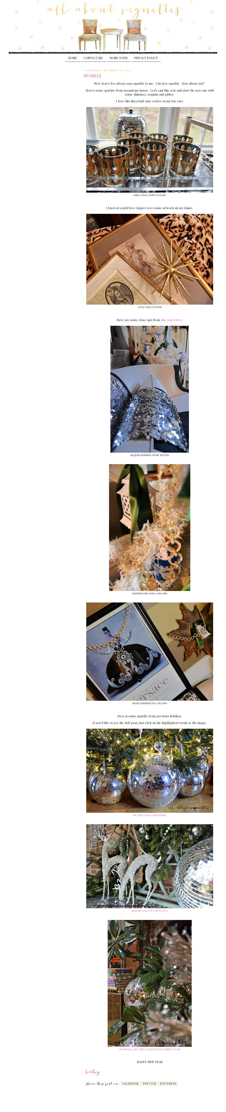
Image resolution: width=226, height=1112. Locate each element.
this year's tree (171, 320)
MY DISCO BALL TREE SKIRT (150, 815)
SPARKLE (93, 75)
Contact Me (93, 58)
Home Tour (119, 58)
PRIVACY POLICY (146, 58)
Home (72, 58)
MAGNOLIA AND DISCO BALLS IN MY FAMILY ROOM (149, 1049)
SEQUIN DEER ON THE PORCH (150, 910)
